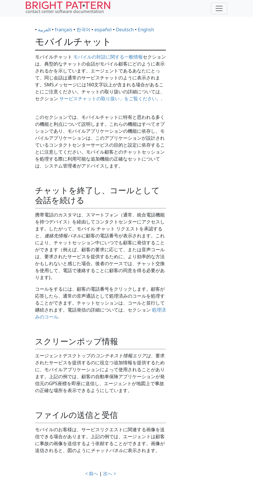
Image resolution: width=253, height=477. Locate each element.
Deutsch (125, 29)
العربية (44, 29)
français (63, 29)
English (146, 29)
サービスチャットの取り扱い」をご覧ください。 (110, 98)
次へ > (109, 473)
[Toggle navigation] (219, 8)
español (103, 29)
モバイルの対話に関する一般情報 (108, 57)
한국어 (83, 29)
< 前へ (91, 473)
